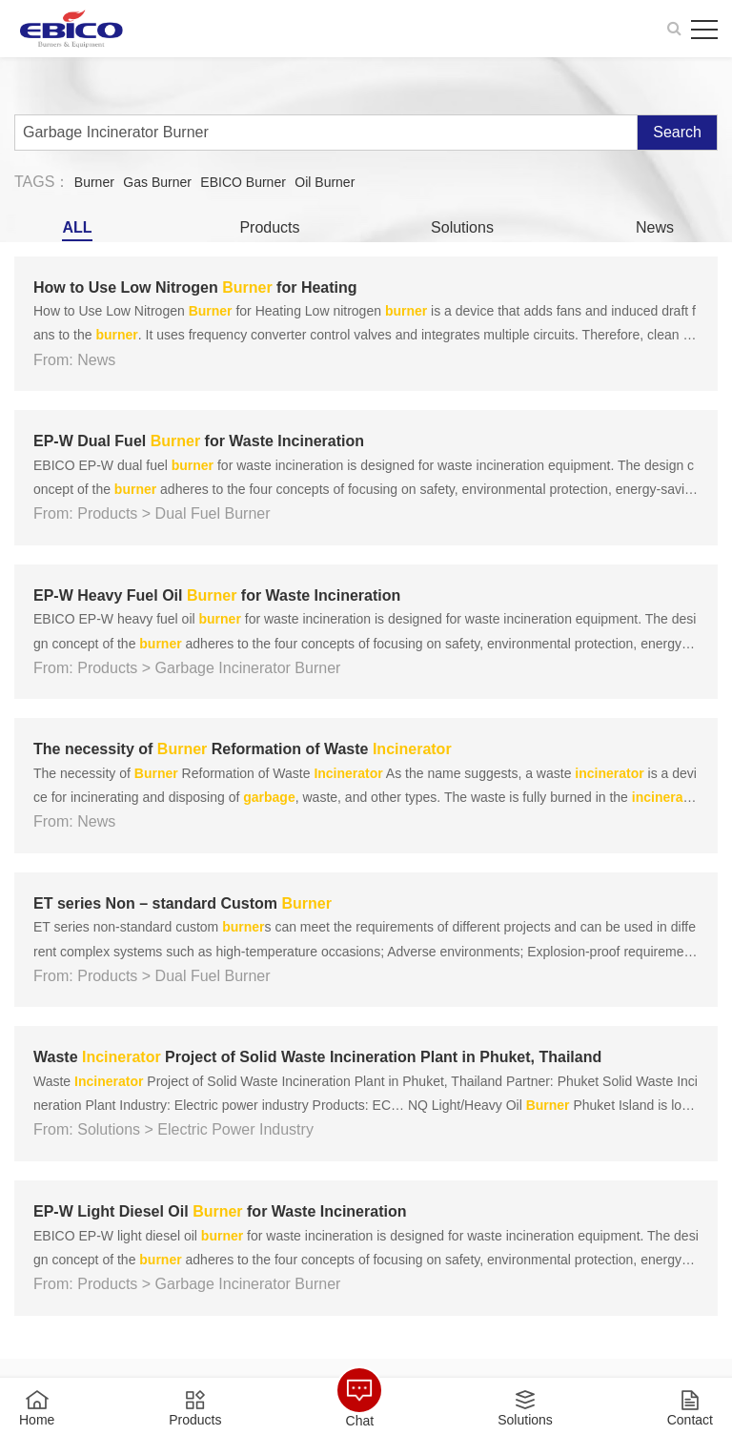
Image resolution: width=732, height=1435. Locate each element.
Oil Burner (325, 182)
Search (677, 132)
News (655, 227)
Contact (690, 1419)
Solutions (462, 227)
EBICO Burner (242, 182)
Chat (360, 1420)
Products (269, 227)
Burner (94, 182)
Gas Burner (157, 182)
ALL (77, 227)
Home (36, 1419)
